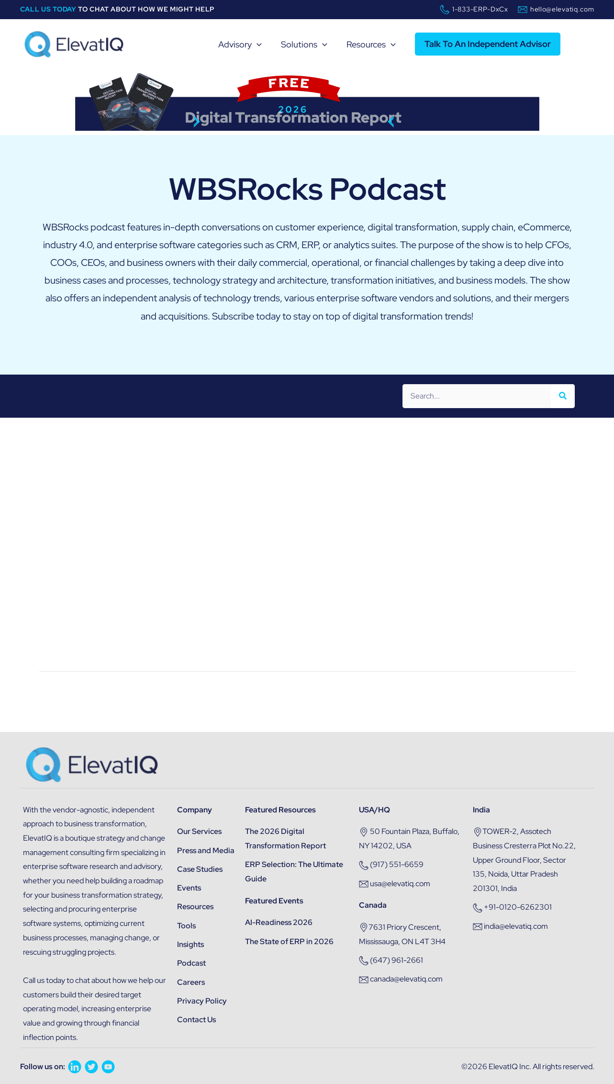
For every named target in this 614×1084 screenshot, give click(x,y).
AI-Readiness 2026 (279, 922)
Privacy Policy (202, 1001)
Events (189, 888)
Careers (191, 982)
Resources (195, 906)
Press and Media (205, 850)
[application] (254, 44)
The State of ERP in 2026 (289, 941)
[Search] (563, 396)
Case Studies (200, 869)
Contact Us (196, 1020)
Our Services (199, 831)
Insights (190, 944)
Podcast (191, 963)
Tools (186, 926)
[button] (489, 44)
